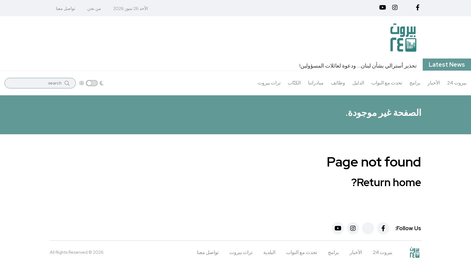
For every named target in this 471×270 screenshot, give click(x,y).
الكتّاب (294, 83)
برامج (414, 83)
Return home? (386, 182)
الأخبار (434, 83)
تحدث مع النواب (386, 83)
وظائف (338, 83)
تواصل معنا (65, 8)
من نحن (94, 8)
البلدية (269, 252)
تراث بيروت (269, 83)
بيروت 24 (456, 83)
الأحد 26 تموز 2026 (130, 8)
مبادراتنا (316, 83)
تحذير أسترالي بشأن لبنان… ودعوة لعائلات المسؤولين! (358, 65)
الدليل (358, 83)
